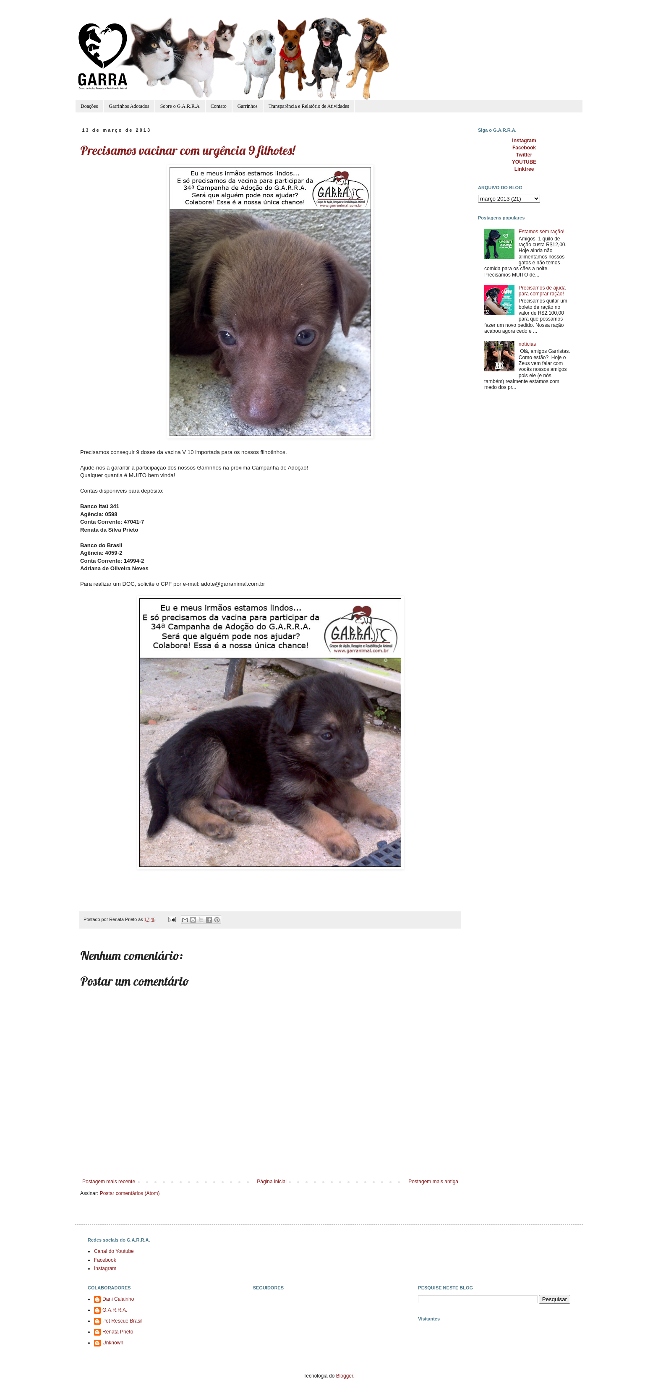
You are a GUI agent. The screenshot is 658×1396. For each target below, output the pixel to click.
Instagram (105, 1268)
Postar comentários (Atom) (130, 1193)
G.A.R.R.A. (114, 1310)
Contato (219, 106)
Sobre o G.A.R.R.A (180, 106)
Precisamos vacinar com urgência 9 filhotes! (187, 150)
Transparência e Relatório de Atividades (309, 106)
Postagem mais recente (108, 1182)
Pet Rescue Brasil (122, 1321)
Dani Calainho (118, 1299)
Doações (89, 106)
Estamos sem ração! (541, 232)
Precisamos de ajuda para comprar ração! (542, 291)
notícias (527, 344)
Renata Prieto (117, 1332)
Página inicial (272, 1182)
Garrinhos (248, 106)
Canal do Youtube (114, 1251)
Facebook (105, 1260)
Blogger (344, 1376)
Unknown (112, 1343)
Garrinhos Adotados (129, 106)
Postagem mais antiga (433, 1182)
